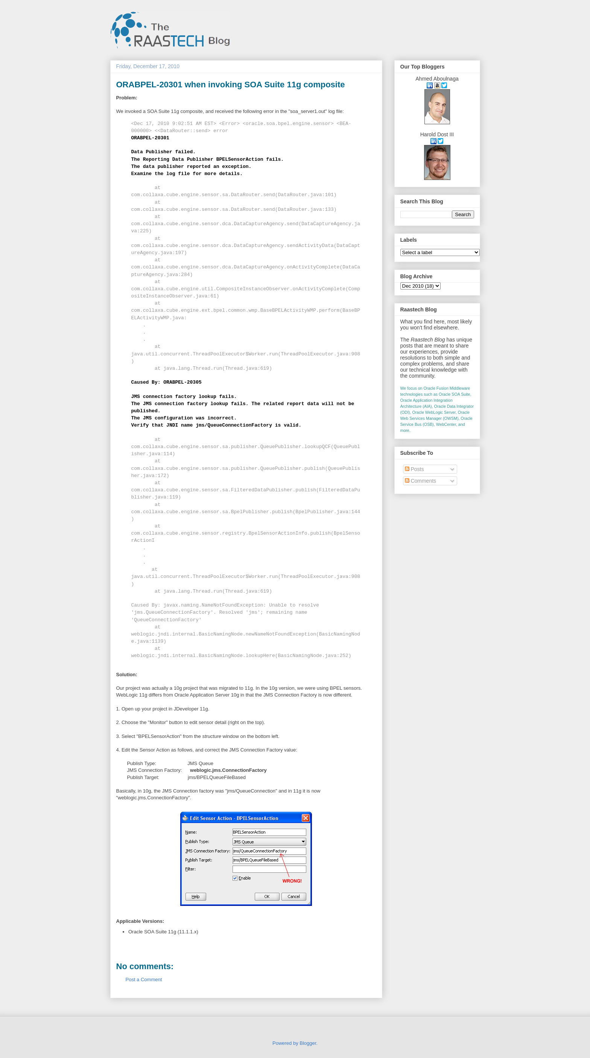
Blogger (308, 1043)
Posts (414, 469)
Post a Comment (144, 979)
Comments (420, 481)
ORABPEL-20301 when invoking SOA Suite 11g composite (230, 84)
